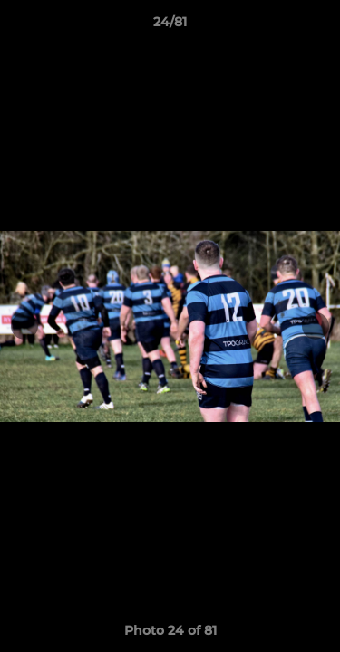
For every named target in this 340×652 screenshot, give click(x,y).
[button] (318, 26)
